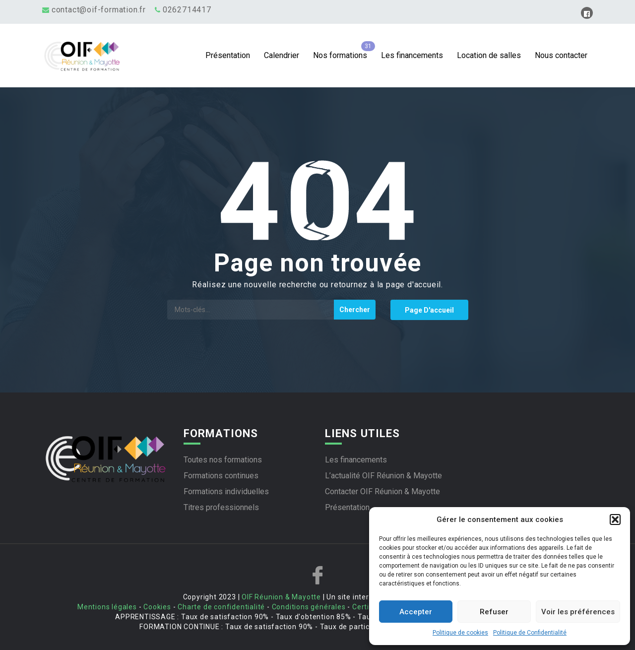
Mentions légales (107, 607)
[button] (615, 519)
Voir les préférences (578, 611)
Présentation (227, 55)
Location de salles (489, 55)
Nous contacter (561, 55)
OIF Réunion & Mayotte (281, 597)
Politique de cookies (460, 632)
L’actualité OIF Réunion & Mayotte (383, 475)
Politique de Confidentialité (530, 632)
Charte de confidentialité (221, 607)
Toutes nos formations (223, 459)
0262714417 (187, 9)
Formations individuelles (226, 491)
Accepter (415, 611)
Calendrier (281, 55)
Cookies (157, 607)
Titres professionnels (221, 507)
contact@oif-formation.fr (99, 9)
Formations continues (221, 475)
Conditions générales (309, 607)
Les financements (412, 55)
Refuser (494, 611)
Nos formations (340, 55)
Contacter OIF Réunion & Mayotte (382, 491)
